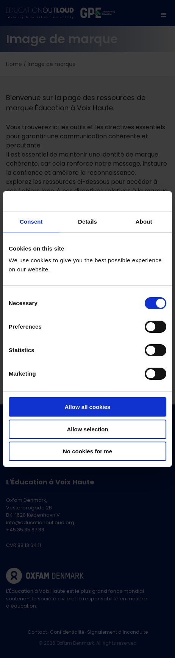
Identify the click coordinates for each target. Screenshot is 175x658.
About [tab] (144, 221)
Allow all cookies (88, 407)
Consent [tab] (31, 221)
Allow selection (87, 429)
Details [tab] (87, 221)
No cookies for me (87, 451)
